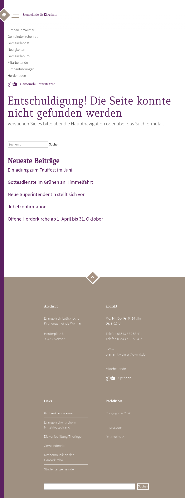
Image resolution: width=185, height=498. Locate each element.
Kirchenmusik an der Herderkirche (59, 457)
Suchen (143, 486)
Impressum (114, 427)
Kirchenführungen (21, 69)
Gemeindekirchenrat (23, 36)
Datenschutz (115, 436)
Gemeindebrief (18, 43)
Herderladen (17, 75)
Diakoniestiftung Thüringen (63, 436)
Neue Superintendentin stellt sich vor (46, 194)
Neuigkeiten (16, 49)
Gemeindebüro (19, 56)
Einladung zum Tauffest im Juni (40, 170)
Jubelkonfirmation (27, 207)
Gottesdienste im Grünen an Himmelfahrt (50, 182)
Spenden (124, 377)
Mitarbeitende (18, 62)
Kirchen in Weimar (21, 30)
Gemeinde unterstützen (38, 84)
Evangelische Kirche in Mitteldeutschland (60, 425)
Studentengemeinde (59, 469)
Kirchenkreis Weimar (59, 413)
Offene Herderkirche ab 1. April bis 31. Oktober (55, 219)
